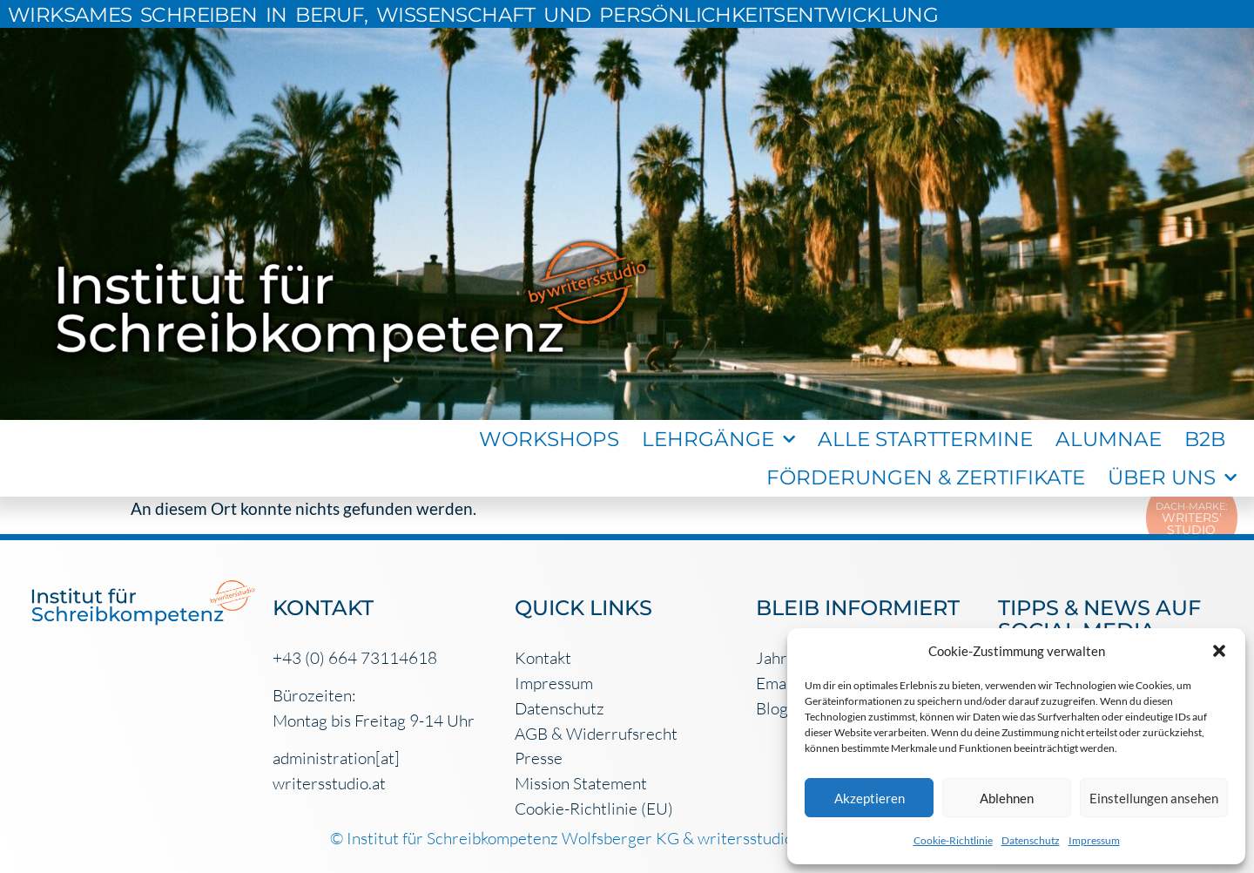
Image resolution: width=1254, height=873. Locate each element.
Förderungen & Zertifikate (925, 477)
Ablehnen (1007, 798)
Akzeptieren (869, 798)
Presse (539, 758)
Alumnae (1108, 439)
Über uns (1172, 477)
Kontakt (543, 657)
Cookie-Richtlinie (953, 840)
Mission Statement (581, 783)
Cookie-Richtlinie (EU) (594, 808)
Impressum (1094, 840)
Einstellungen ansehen (1153, 798)
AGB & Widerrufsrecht (596, 733)
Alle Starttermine (925, 439)
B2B (1204, 439)
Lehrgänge (718, 439)
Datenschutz (1030, 840)
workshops (549, 439)
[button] (1219, 651)
